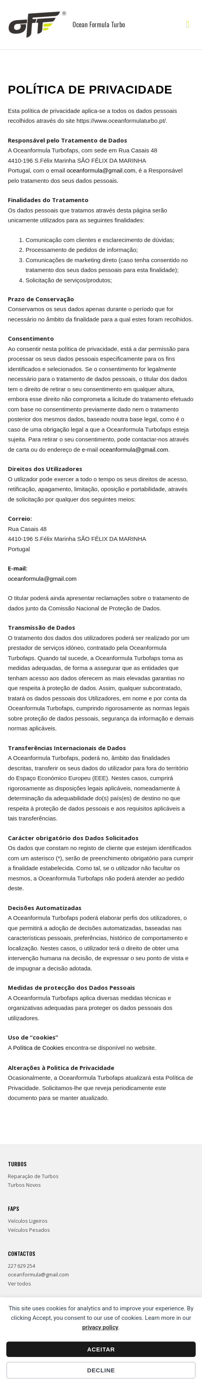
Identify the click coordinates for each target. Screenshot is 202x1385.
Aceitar (101, 1349)
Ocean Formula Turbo (98, 24)
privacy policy (100, 1327)
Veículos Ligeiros (28, 1220)
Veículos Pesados (29, 1229)
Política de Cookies (38, 1047)
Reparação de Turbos (33, 1176)
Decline (101, 1370)
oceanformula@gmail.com (101, 170)
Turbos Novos (24, 1184)
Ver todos (19, 1283)
